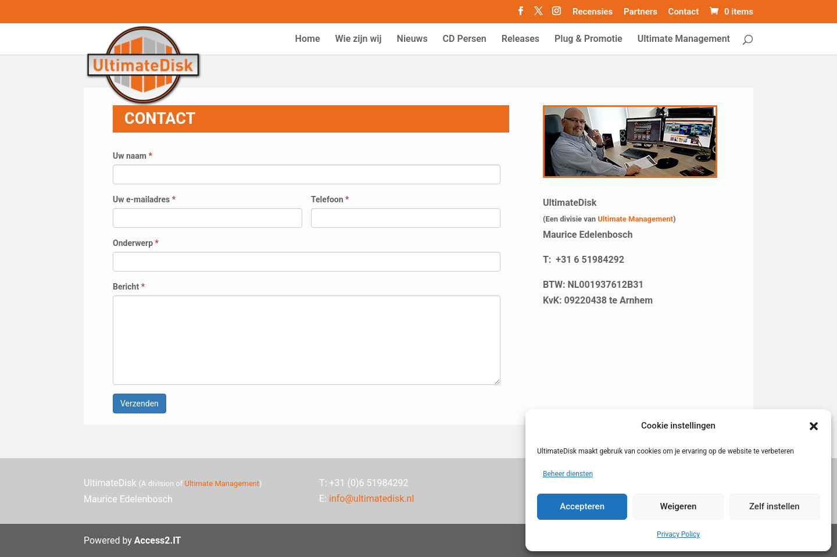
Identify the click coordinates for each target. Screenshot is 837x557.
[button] (814, 426)
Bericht (129, 286)
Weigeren (678, 506)
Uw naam (132, 155)
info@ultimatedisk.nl (371, 498)
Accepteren (582, 506)
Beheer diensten (568, 474)
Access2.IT (157, 540)
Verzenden (139, 403)
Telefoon (330, 199)
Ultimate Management (635, 219)
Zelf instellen (774, 506)
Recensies (593, 12)
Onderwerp (136, 243)
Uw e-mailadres (144, 199)
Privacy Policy (678, 534)
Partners (640, 12)
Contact (683, 12)
